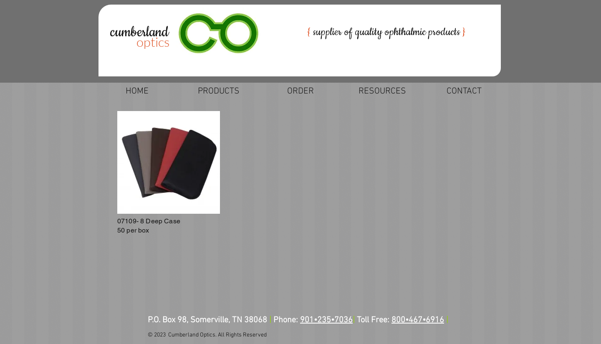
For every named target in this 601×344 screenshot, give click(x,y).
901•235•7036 (326, 320)
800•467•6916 (417, 320)
